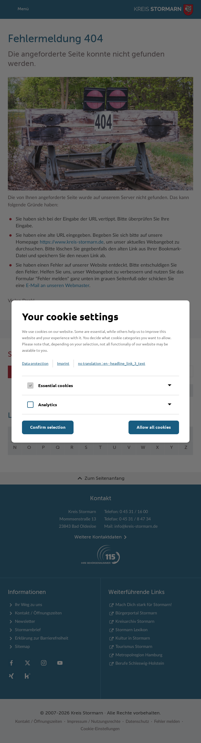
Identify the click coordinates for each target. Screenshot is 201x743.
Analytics (47, 404)
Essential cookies (55, 385)
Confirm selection (47, 427)
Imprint (63, 363)
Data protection (35, 363)
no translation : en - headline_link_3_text (111, 363)
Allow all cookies (154, 427)
